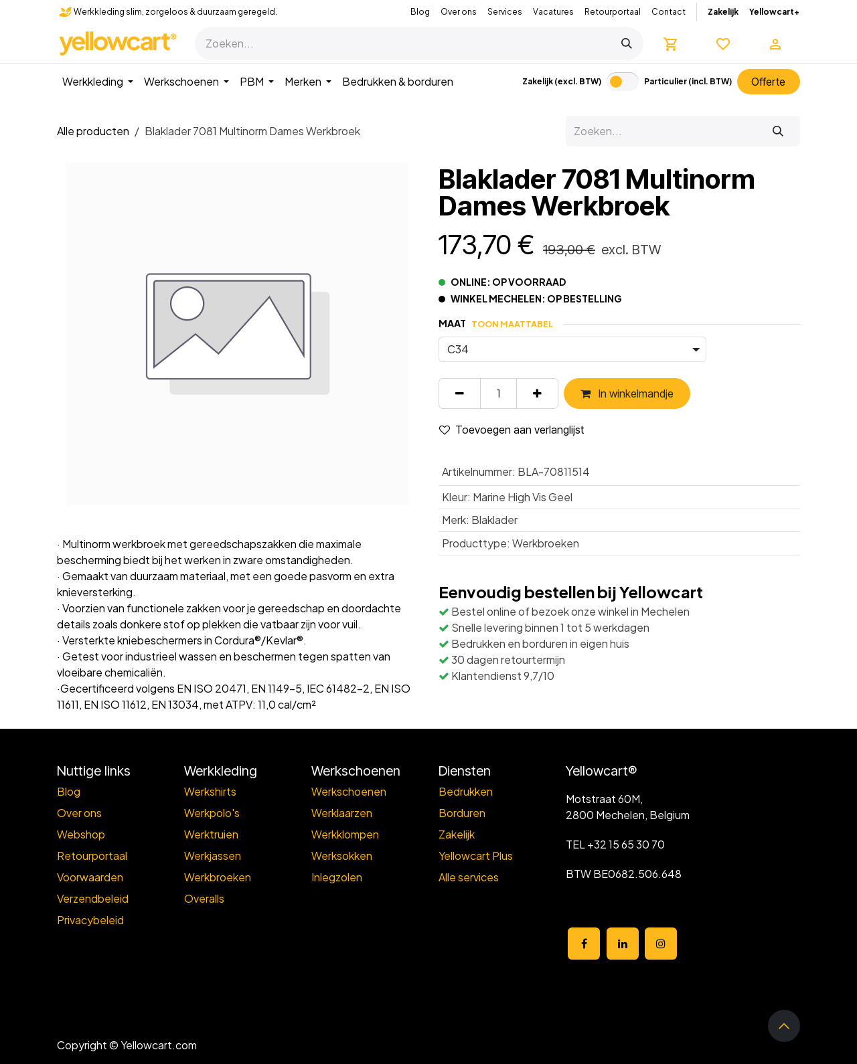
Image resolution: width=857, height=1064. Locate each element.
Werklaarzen (341, 813)
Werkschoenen (348, 791)
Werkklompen (345, 834)
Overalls (204, 898)
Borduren (462, 813)
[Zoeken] (626, 43)
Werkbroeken (217, 877)
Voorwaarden (90, 877)
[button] (784, 1026)
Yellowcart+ (774, 12)
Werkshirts (210, 791)
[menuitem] (98, 81)
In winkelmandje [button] (627, 393)
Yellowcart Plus (476, 856)
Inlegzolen (336, 877)
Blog (420, 12)
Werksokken (341, 856)
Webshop (81, 834)
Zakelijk (723, 12)
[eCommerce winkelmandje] (671, 43)
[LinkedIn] (623, 943)
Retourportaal (613, 12)
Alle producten (93, 131)
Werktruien (211, 834)
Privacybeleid (90, 920)
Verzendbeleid (93, 898)
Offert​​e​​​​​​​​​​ (768, 81)
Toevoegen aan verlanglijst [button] (511, 429)
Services (504, 12)
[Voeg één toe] (537, 393)
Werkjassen (212, 856)
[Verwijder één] (460, 393)
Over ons (459, 12)
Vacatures (553, 12)
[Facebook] (584, 943)
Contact (668, 12)
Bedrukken (466, 791)
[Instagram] (661, 943)
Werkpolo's (212, 813)
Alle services (469, 877)
